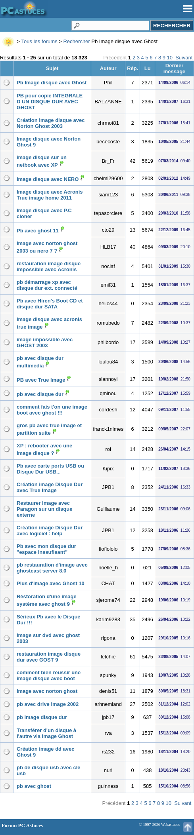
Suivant (183, 58)
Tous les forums (39, 41)
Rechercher (76, 41)
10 (170, 58)
